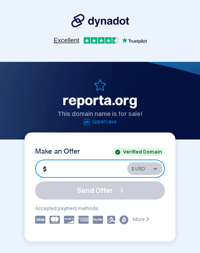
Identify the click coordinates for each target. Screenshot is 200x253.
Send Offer (100, 190)
